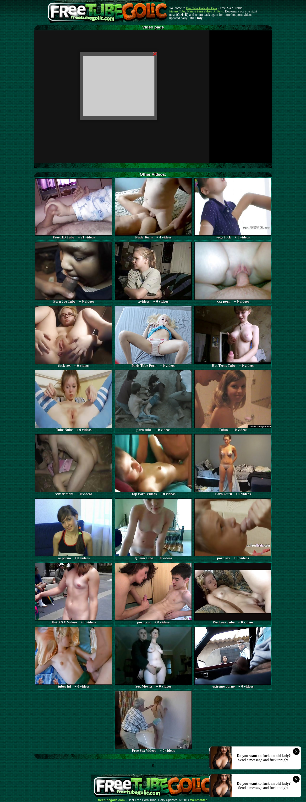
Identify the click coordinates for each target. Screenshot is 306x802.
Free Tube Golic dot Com (201, 8)
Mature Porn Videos (199, 11)
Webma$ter (198, 800)
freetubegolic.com (111, 800)
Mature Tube (177, 11)
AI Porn (218, 11)
